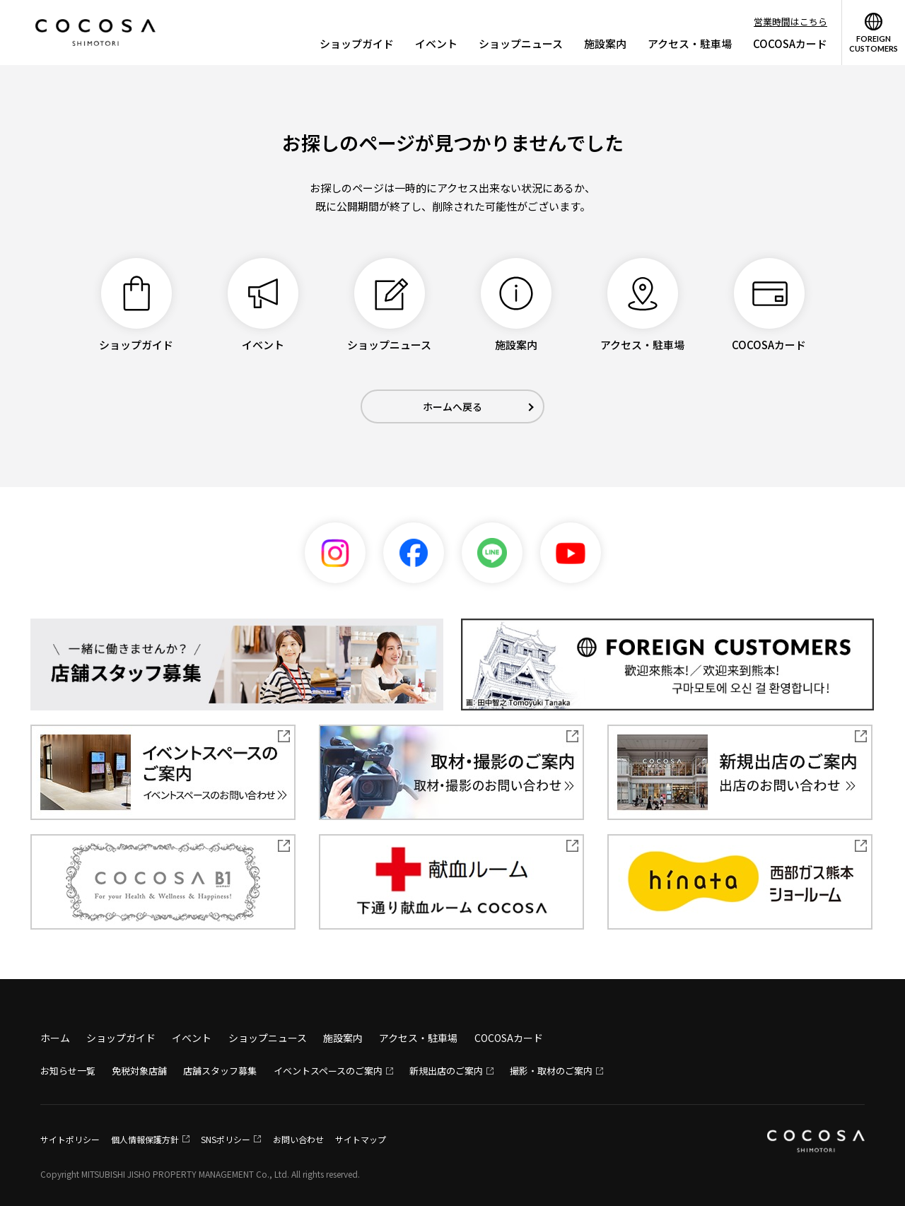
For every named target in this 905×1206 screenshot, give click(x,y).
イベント (436, 43)
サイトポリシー (70, 1139)
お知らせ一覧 (67, 1070)
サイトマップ (360, 1139)
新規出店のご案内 (446, 1070)
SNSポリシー (225, 1139)
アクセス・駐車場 (690, 43)
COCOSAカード (790, 43)
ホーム (55, 1038)
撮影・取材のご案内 (551, 1070)
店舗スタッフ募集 (220, 1070)
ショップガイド (357, 43)
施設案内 (605, 43)
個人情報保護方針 (145, 1139)
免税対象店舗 (139, 1070)
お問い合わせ (298, 1139)
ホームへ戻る (452, 406)
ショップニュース (521, 43)
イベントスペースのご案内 (328, 1070)
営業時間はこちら (790, 21)
